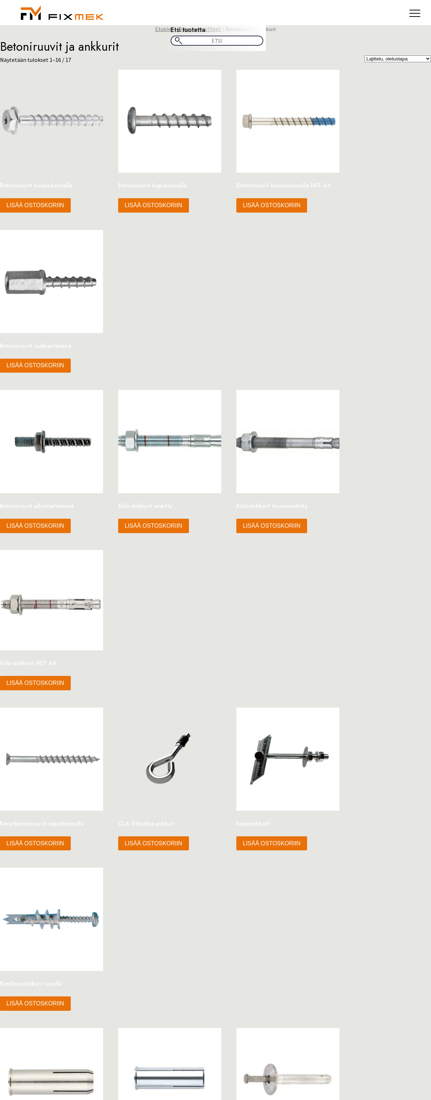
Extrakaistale (45, 743)
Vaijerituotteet (239, 1001)
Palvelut (39, 787)
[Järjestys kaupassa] (398, 58)
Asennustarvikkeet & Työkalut (258, 943)
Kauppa (38, 765)
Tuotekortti (43, 808)
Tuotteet (40, 815)
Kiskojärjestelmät (243, 972)
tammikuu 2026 (48, 852)
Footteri (39, 751)
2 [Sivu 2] (215, 691)
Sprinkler (232, 994)
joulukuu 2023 (45, 860)
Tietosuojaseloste (51, 794)
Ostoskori (41, 779)
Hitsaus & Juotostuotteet (252, 951)
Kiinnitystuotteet (243, 965)
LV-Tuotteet (236, 979)
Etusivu (164, 28)
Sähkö (228, 987)
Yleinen (38, 882)
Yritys (35, 830)
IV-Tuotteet (235, 958)
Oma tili (39, 772)
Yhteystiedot (44, 823)
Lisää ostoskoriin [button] (35, 197)
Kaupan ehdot (39, 1056)
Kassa (36, 758)
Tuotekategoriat (49, 801)
